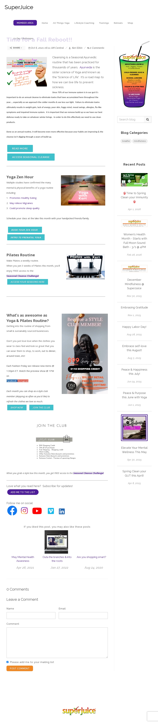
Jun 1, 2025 (134, 404)
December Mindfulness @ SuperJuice (134, 284)
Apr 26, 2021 (25, 567)
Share (16, 48)
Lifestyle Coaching (84, 23)
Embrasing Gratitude (134, 307)
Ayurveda (86, 67)
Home (45, 23)
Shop (130, 23)
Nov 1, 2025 (134, 315)
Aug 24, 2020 (94, 567)
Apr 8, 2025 (134, 483)
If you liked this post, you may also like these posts (57, 526)
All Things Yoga (61, 23)
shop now (17, 407)
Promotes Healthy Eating (23, 197)
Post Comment (20, 668)
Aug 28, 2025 (134, 334)
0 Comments (95, 47)
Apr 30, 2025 (134, 459)
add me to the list (23, 492)
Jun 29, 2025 (134, 381)
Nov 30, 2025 (134, 296)
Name (10, 608)
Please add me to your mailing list (32, 662)
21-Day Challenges (23, 38)
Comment (12, 623)
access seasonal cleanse (31, 157)
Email (62, 608)
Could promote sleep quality (25, 208)
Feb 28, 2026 (134, 254)
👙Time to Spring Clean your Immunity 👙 (134, 197)
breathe (126, 141)
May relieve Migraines (21, 203)
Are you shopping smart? (91, 557)
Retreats (118, 23)
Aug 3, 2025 (134, 358)
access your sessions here (28, 282)
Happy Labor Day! (134, 326)
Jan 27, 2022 (59, 567)
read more (20, 148)
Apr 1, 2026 (134, 209)
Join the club (41, 407)
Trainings (104, 23)
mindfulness (140, 141)
